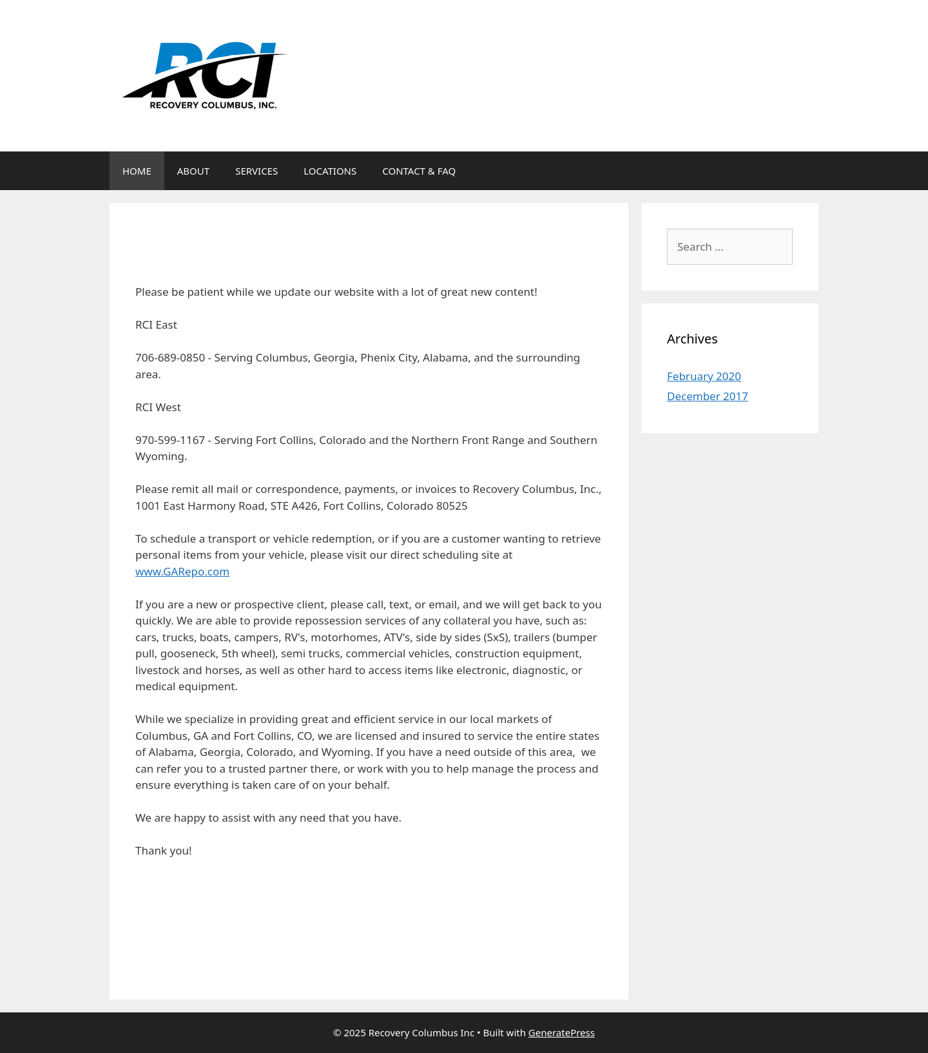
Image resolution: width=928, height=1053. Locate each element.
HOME (136, 170)
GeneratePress (561, 1032)
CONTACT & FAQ (419, 170)
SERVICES (256, 170)
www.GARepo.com (182, 571)
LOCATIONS (330, 170)
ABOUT (193, 170)
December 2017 (707, 396)
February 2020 (704, 376)
